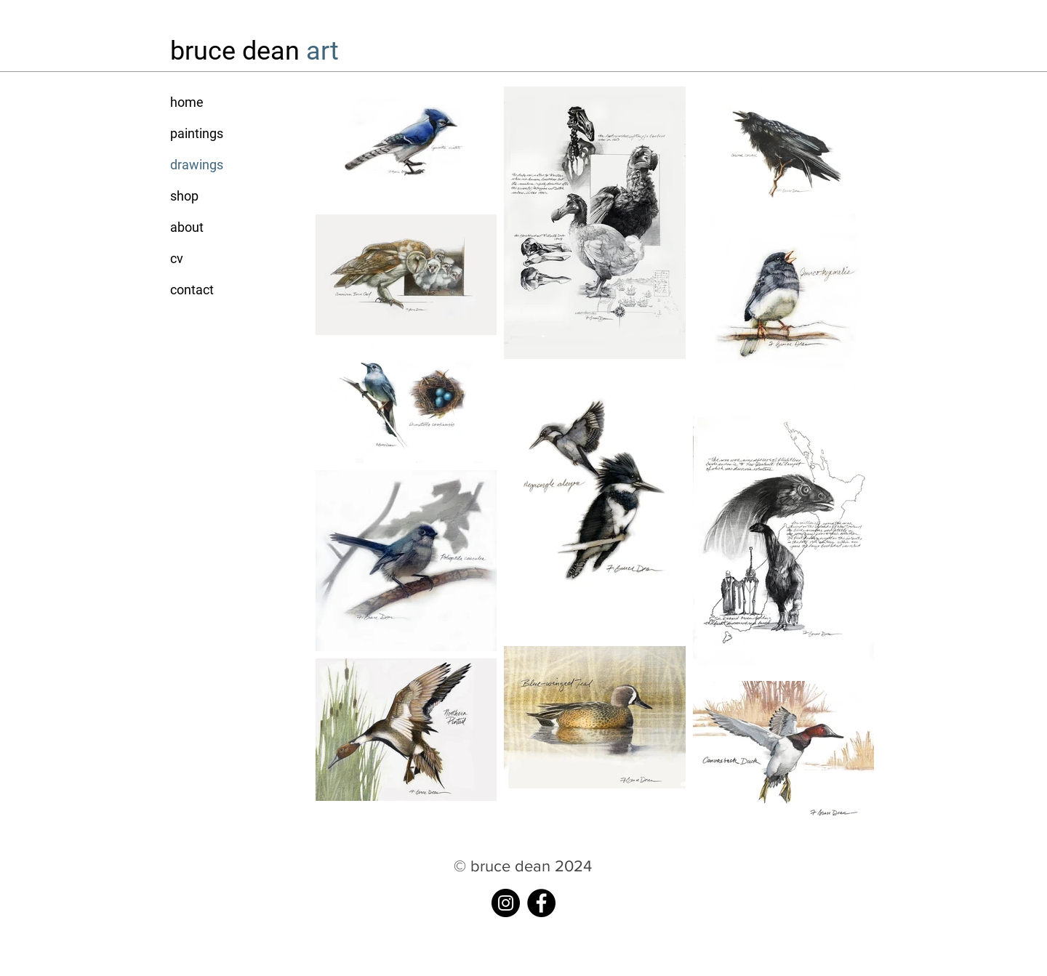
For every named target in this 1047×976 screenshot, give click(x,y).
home (187, 102)
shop (184, 195)
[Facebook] (541, 903)
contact (192, 289)
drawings (196, 164)
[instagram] (506, 903)
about (187, 227)
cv (176, 258)
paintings (196, 133)
